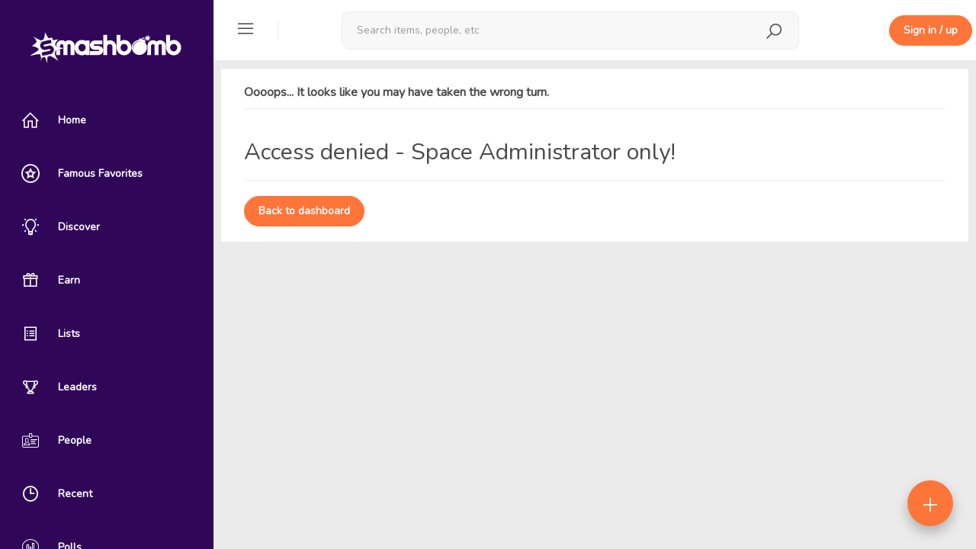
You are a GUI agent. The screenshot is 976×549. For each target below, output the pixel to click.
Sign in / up (931, 30)
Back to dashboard (304, 211)
